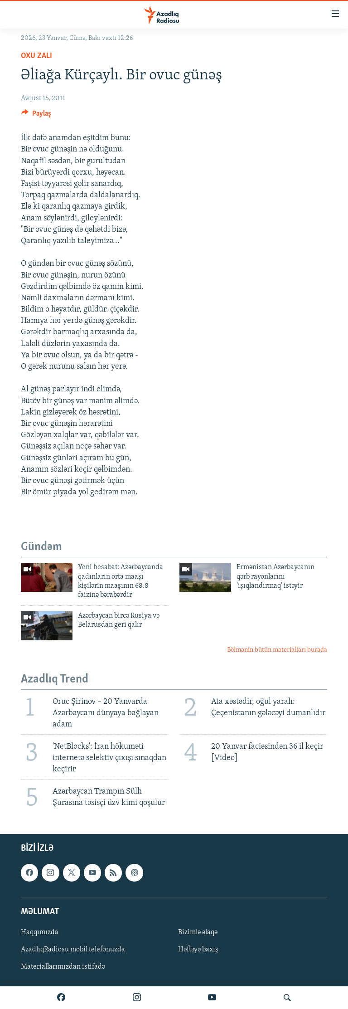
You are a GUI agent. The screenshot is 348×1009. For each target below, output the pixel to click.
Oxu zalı (36, 56)
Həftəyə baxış (198, 949)
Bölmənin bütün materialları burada (277, 650)
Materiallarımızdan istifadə (63, 966)
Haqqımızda (39, 932)
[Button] (36, 115)
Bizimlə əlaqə (198, 932)
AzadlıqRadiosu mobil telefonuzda (73, 949)
